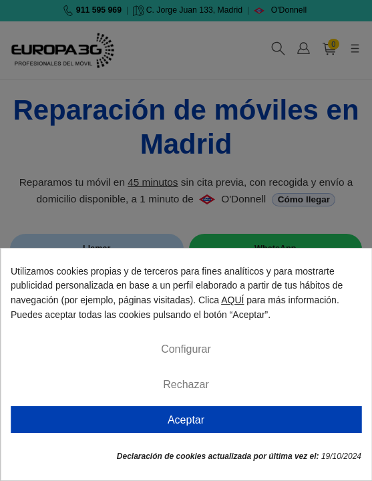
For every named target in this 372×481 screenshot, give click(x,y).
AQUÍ (232, 300)
